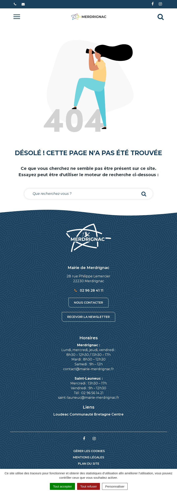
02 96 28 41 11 (88, 290)
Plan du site (88, 463)
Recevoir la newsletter (88, 317)
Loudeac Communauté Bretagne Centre (88, 414)
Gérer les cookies (89, 451)
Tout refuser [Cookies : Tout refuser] (88, 486)
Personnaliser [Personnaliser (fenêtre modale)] (114, 486)
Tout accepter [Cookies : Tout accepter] (62, 486)
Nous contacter (88, 302)
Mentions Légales (88, 457)
